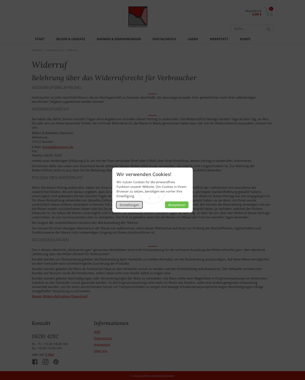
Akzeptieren (176, 205)
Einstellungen (129, 205)
